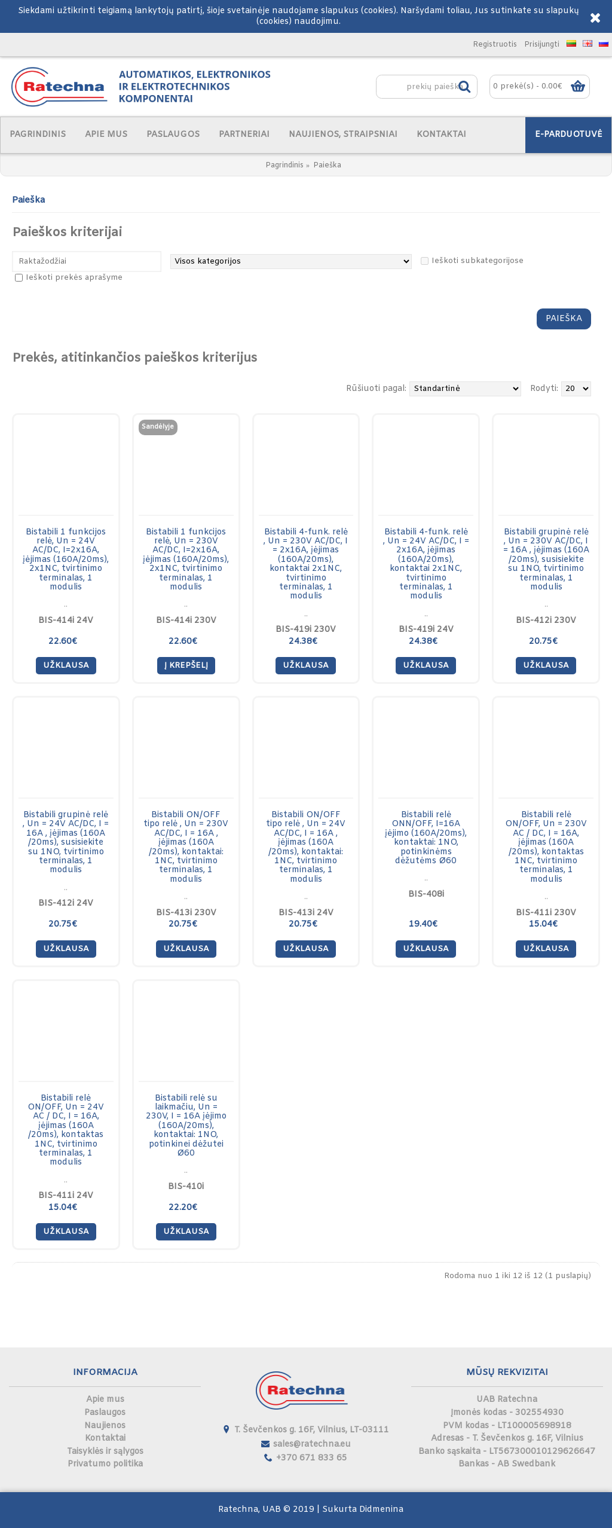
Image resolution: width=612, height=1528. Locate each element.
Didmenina (381, 1509)
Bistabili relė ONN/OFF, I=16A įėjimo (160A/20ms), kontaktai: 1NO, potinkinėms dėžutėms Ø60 (426, 838)
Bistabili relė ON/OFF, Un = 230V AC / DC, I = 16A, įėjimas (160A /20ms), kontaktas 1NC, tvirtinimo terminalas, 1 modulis (546, 847)
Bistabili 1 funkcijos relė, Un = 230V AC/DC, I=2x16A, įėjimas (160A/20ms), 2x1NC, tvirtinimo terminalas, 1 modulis (186, 560)
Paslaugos (105, 1413)
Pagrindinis (284, 165)
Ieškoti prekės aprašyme (74, 278)
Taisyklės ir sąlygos (105, 1451)
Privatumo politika (105, 1464)
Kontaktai (105, 1438)
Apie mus (105, 1399)
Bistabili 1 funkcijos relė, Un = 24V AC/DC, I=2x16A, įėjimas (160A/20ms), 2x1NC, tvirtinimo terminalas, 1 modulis (66, 560)
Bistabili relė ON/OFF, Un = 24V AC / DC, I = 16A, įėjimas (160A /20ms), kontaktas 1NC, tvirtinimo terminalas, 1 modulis (65, 1131)
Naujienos (105, 1426)
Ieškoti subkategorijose (478, 261)
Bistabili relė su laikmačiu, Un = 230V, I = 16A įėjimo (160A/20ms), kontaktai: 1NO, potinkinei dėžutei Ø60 (186, 1126)
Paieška (327, 165)
